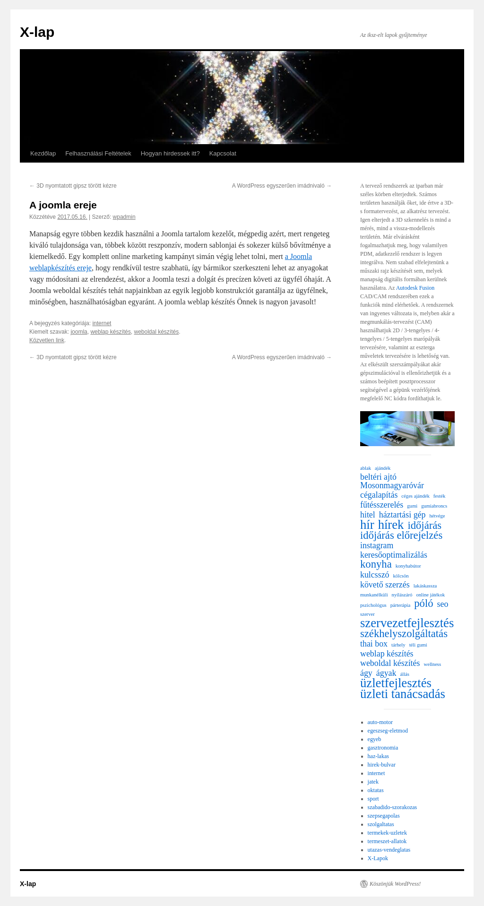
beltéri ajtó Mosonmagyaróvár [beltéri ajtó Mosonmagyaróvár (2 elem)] (392, 481)
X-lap (37, 32)
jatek (373, 781)
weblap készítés (110, 331)
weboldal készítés (156, 331)
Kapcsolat (222, 153)
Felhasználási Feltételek (98, 153)
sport (373, 798)
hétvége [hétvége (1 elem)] (437, 515)
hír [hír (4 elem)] (367, 524)
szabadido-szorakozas (392, 807)
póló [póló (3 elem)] (423, 603)
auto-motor (380, 722)
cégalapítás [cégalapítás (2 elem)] (379, 495)
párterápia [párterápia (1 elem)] (400, 605)
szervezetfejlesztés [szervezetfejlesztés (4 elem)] (407, 623)
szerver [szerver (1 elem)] (367, 614)
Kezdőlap (43, 153)
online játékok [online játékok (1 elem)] (430, 594)
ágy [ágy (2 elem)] (366, 673)
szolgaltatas (381, 824)
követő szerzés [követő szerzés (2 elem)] (385, 584)
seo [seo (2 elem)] (443, 604)
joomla (78, 331)
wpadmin (124, 217)
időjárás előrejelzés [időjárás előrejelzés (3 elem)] (401, 535)
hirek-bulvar (382, 764)
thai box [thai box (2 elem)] (374, 643)
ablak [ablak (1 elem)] (365, 468)
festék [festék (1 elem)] (439, 496)
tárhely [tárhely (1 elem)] (398, 644)
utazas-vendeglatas (389, 849)
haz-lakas (378, 756)
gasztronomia (383, 747)
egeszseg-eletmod (388, 730)
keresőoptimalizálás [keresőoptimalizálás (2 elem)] (393, 555)
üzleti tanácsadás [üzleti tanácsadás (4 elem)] (402, 694)
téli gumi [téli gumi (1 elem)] (418, 644)
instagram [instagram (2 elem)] (376, 545)
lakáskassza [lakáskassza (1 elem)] (425, 585)
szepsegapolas (384, 815)
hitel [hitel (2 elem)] (367, 514)
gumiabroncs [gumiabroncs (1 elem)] (434, 506)
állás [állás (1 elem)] (404, 674)
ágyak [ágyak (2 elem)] (386, 673)
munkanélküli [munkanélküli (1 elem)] (374, 594)
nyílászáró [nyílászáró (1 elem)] (402, 594)
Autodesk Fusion (415, 288)
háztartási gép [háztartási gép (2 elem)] (402, 514)
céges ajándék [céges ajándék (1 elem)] (415, 496)
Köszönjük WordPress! (395, 883)
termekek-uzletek (387, 832)
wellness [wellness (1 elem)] (432, 664)
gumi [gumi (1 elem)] (412, 506)
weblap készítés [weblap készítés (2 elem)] (387, 653)
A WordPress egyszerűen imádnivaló (282, 185)
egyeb (374, 739)
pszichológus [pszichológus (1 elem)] (373, 605)
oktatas (376, 790)
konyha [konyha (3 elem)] (376, 564)
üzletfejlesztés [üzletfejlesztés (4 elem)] (396, 683)
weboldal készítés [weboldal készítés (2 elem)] (390, 663)
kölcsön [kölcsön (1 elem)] (401, 575)
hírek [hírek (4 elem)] (391, 524)
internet (101, 323)
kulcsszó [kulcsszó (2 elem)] (374, 574)
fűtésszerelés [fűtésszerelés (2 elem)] (381, 504)
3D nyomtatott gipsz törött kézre (73, 185)
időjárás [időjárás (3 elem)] (424, 525)
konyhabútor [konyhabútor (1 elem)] (408, 566)
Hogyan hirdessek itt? (170, 153)
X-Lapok (378, 858)
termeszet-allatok (387, 841)
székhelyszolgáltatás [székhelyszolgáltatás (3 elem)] (404, 634)
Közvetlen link (46, 340)
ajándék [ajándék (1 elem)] (382, 468)
